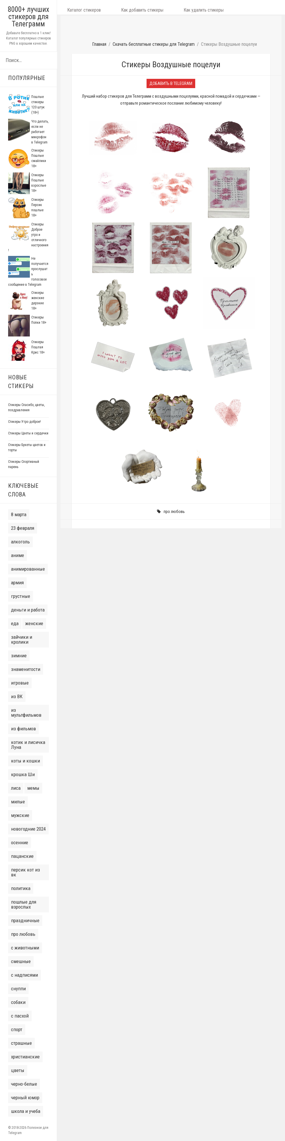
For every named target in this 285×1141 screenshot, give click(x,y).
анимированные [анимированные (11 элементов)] (28, 569)
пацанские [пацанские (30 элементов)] (22, 856)
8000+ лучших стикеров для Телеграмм (28, 16)
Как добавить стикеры (125, 7)
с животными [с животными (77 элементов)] (25, 948)
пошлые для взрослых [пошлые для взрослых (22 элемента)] (23, 904)
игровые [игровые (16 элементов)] (20, 683)
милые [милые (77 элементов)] (18, 802)
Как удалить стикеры (175, 7)
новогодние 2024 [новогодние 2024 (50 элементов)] (28, 829)
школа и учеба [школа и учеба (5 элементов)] (25, 1111)
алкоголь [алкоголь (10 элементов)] (20, 542)
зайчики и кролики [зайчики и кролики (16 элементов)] (21, 639)
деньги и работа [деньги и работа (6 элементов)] (28, 610)
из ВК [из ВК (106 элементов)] (17, 696)
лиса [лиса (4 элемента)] (16, 788)
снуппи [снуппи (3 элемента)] (18, 988)
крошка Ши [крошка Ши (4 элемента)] (23, 774)
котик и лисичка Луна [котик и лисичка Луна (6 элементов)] (28, 744)
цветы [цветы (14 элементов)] (17, 1070)
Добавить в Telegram (170, 62)
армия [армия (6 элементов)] (17, 582)
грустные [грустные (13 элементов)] (20, 596)
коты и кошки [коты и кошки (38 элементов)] (25, 761)
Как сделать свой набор (227, 7)
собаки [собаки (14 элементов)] (18, 1002)
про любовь (174, 491)
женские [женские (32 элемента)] (34, 623)
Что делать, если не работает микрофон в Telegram (39, 131)
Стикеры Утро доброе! (24, 422)
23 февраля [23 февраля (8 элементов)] (22, 528)
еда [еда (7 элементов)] (15, 623)
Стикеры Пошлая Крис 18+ (38, 347)
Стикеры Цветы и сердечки (28, 433)
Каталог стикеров (78, 7)
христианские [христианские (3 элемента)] (25, 1057)
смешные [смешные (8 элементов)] (21, 961)
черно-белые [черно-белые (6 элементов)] (24, 1084)
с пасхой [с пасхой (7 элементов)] (20, 1016)
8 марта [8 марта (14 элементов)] (18, 514)
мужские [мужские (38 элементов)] (20, 815)
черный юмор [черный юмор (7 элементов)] (25, 1097)
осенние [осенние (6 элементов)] (19, 842)
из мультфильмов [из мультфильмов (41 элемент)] (26, 712)
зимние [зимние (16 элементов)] (19, 655)
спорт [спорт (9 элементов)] (16, 1029)
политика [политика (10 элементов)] (20, 888)
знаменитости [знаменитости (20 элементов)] (25, 669)
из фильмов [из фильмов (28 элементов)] (23, 728)
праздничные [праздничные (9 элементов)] (25, 920)
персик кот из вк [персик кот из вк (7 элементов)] (25, 872)
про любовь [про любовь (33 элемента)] (23, 934)
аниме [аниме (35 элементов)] (17, 555)
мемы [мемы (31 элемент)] (33, 788)
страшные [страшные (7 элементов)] (21, 1043)
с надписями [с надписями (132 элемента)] (24, 975)
